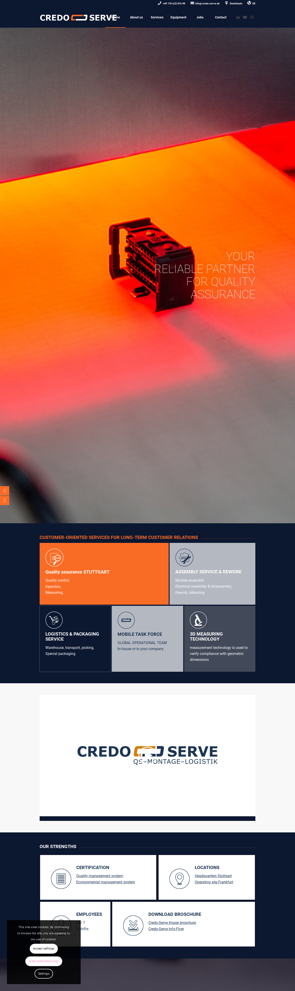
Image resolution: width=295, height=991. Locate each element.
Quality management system (99, 876)
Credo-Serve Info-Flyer (166, 929)
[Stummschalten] (251, 813)
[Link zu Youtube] (245, 17)
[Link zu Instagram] (251, 17)
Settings (44, 973)
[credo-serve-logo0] (79, 17)
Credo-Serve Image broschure (172, 922)
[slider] (138, 813)
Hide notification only (44, 961)
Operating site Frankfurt (214, 882)
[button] (147, 755)
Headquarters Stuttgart (213, 876)
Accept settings (43, 948)
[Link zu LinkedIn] (238, 17)
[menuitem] (171, 3)
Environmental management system (105, 882)
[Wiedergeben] (43, 813)
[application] (148, 755)
